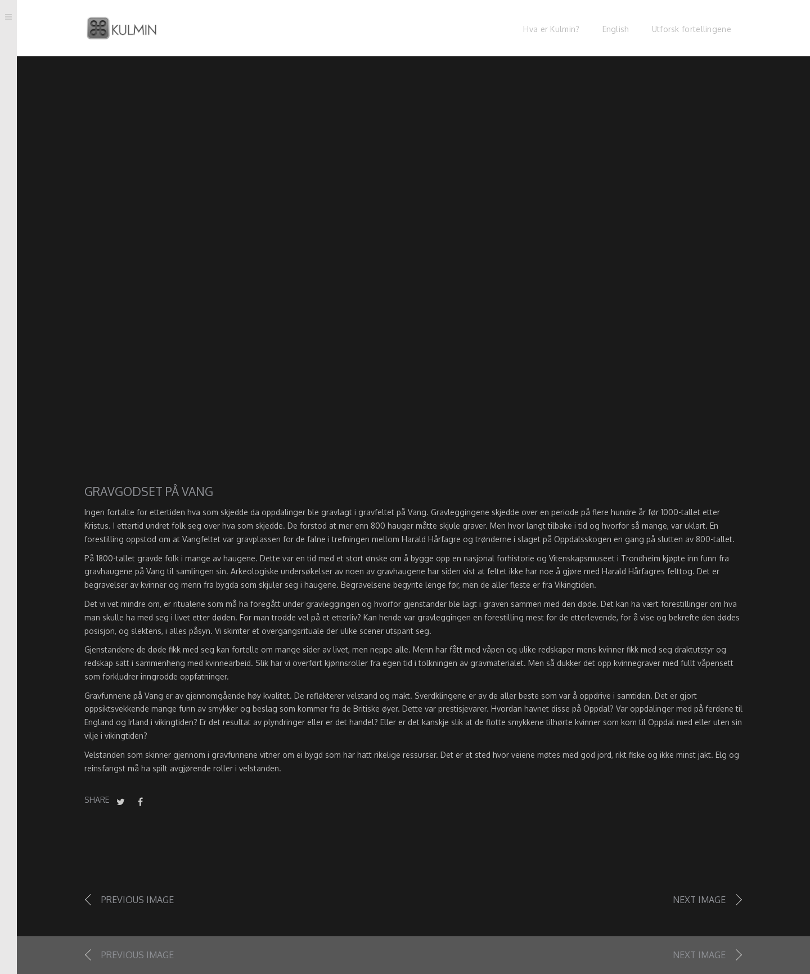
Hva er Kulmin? (551, 29)
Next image (699, 899)
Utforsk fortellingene (691, 29)
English (615, 29)
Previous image (137, 899)
